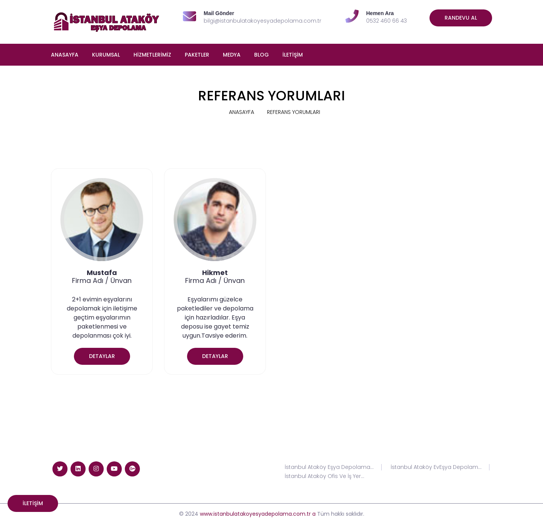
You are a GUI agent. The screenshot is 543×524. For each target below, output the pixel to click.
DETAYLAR (102, 356)
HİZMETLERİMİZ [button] (152, 54)
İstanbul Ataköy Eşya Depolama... (329, 467)
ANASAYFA (64, 54)
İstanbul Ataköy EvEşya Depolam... (436, 467)
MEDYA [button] (232, 54)
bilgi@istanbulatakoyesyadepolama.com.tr (262, 21)
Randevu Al (461, 18)
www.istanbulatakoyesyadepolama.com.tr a (258, 514)
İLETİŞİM (292, 54)
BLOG (261, 54)
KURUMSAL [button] (106, 54)
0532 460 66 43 (386, 21)
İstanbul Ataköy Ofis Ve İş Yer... (324, 476)
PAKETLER (197, 54)
